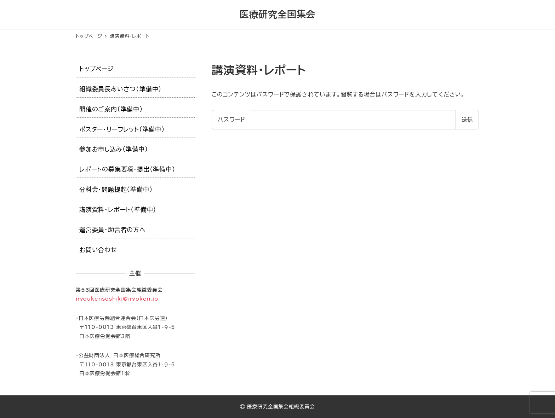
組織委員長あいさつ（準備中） (120, 89)
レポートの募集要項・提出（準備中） (127, 169)
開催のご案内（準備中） (111, 109)
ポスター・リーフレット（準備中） (122, 129)
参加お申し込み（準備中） (113, 149)
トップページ (96, 69)
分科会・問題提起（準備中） (116, 189)
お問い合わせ (98, 250)
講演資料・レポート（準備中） (117, 210)
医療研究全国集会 (277, 14)
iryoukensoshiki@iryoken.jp (117, 298)
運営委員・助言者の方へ (112, 230)
